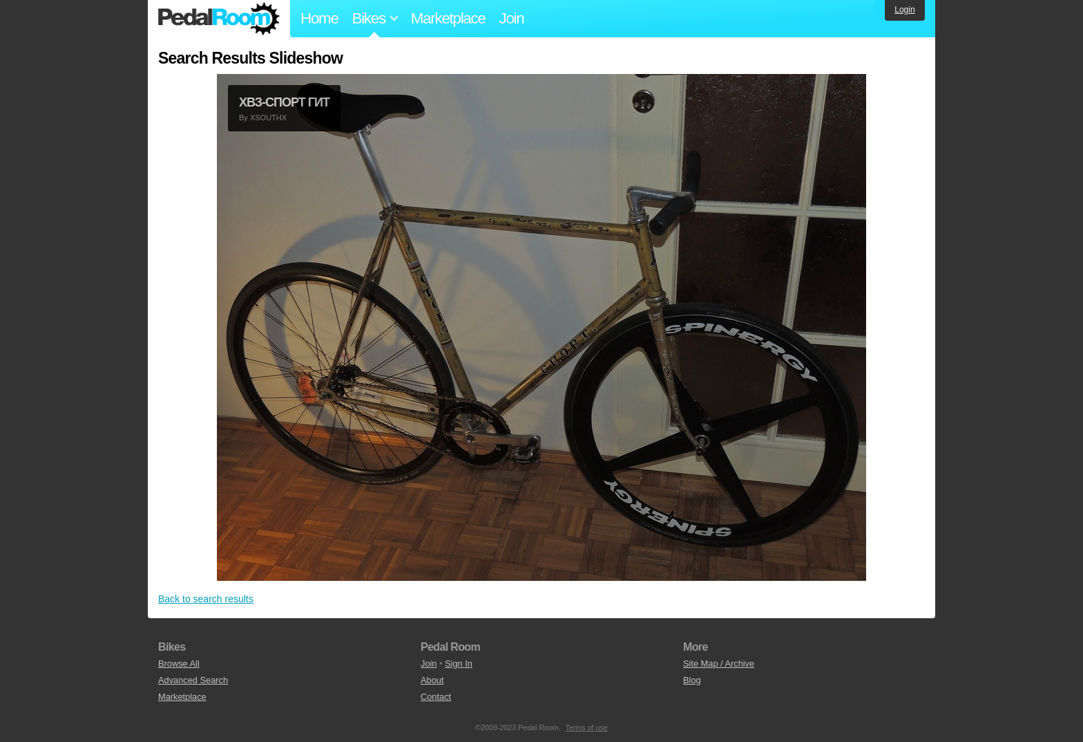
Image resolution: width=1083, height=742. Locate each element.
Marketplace (448, 18)
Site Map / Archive (718, 663)
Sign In (458, 663)
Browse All (179, 663)
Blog (692, 680)
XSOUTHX (268, 117)
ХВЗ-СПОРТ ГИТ (284, 102)
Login (904, 10)
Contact (436, 697)
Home (319, 18)
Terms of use (587, 727)
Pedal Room (219, 18)
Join (511, 18)
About (432, 680)
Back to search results (205, 598)
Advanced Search (193, 680)
